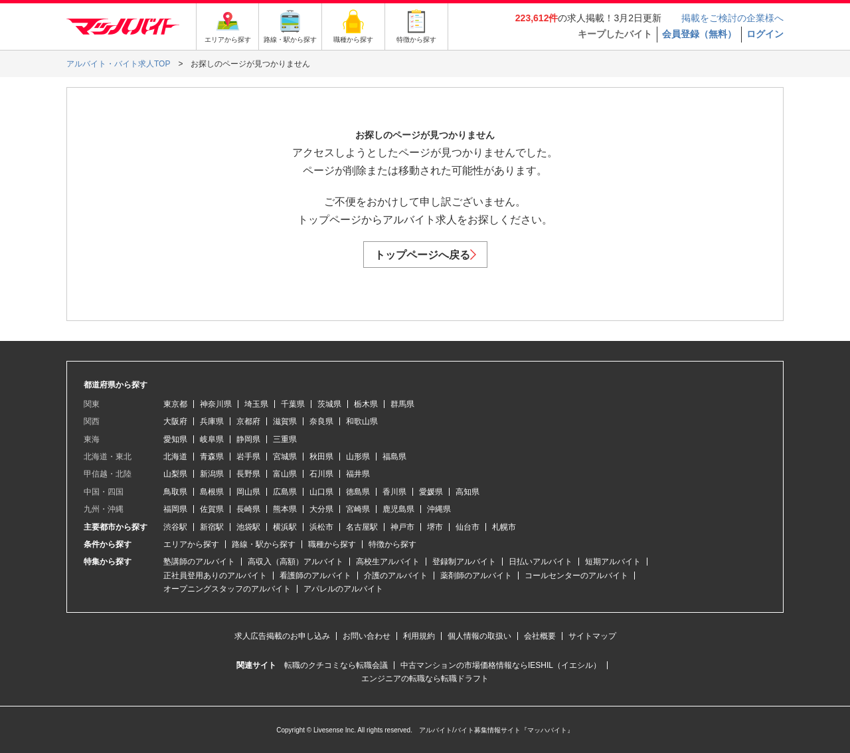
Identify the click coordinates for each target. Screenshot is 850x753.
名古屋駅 (362, 527)
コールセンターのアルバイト (576, 575)
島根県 (212, 491)
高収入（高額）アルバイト (295, 561)
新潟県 (212, 474)
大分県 (321, 509)
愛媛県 (431, 491)
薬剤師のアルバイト (476, 575)
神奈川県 (216, 404)
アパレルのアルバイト (343, 588)
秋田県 (321, 456)
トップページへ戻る (425, 255)
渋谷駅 (175, 527)
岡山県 (248, 491)
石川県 (321, 474)
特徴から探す (392, 544)
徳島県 (358, 491)
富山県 (285, 474)
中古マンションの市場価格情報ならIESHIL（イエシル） (500, 665)
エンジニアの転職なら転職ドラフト (425, 678)
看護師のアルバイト (315, 575)
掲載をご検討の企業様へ (732, 18)
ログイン (765, 34)
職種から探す (332, 544)
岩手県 (248, 456)
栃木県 (366, 404)
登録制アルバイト (464, 561)
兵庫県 (212, 421)
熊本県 (285, 509)
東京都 (175, 404)
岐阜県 (212, 439)
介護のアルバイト (396, 575)
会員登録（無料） (699, 34)
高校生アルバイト (388, 561)
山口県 (321, 491)
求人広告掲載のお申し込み (282, 636)
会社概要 (540, 636)
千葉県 (293, 404)
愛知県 (175, 439)
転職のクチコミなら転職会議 (336, 665)
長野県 (248, 474)
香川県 (394, 491)
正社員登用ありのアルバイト (215, 575)
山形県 (358, 456)
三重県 (285, 439)
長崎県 (248, 509)
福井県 (358, 474)
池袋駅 (248, 527)
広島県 (285, 491)
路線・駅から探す (264, 544)
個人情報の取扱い (479, 636)
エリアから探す (191, 544)
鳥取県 (175, 491)
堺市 (435, 527)
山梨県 (175, 474)
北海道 (175, 456)
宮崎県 (358, 509)
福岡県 (175, 509)
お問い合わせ (366, 636)
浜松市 (321, 527)
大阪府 (175, 421)
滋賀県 (285, 421)
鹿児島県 (398, 509)
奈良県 (321, 421)
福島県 (394, 456)
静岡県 (248, 439)
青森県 (212, 456)
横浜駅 (285, 527)
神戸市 (402, 527)
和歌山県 (362, 421)
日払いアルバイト (540, 561)
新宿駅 (212, 527)
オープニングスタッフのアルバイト (227, 588)
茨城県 (329, 404)
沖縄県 (439, 509)
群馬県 (402, 404)
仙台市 (467, 527)
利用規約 (419, 636)
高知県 (467, 491)
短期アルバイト (613, 561)
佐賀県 (212, 509)
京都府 (248, 421)
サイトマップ (592, 636)
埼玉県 (256, 404)
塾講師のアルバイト (199, 561)
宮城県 (285, 456)
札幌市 (504, 527)
